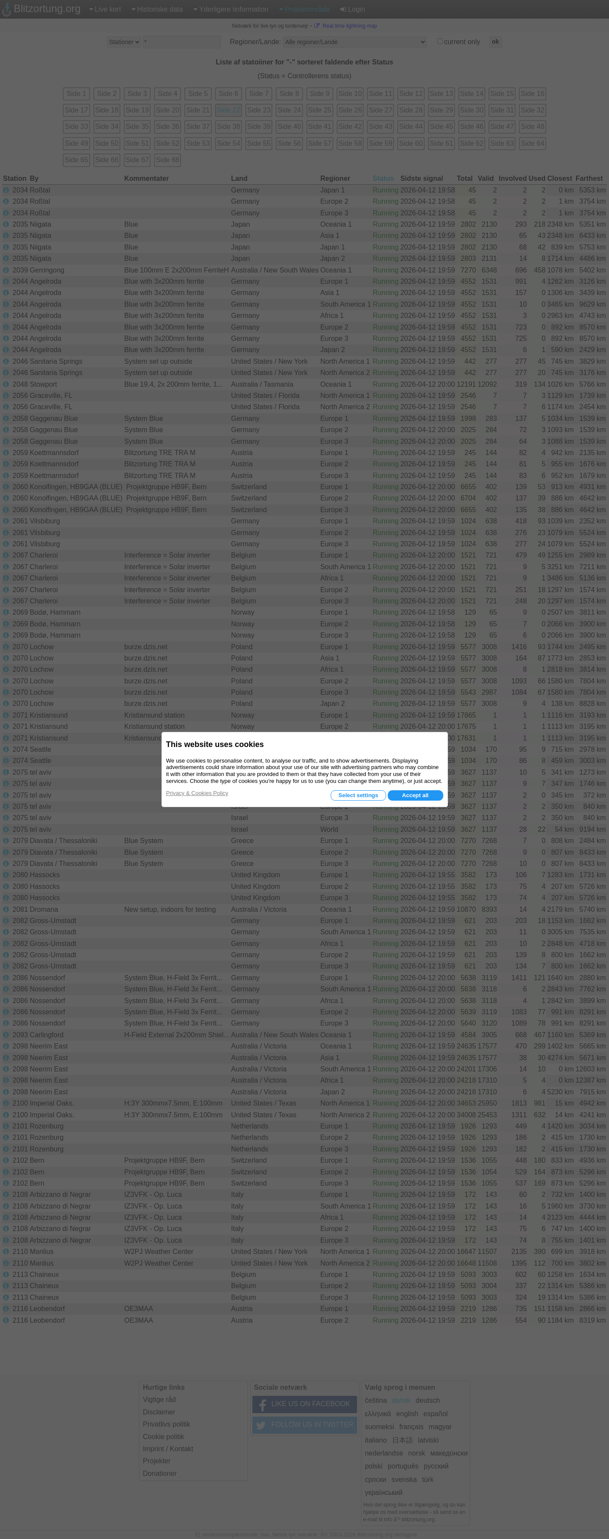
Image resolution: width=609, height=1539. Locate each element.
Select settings (358, 795)
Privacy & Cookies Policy (197, 793)
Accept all (415, 795)
